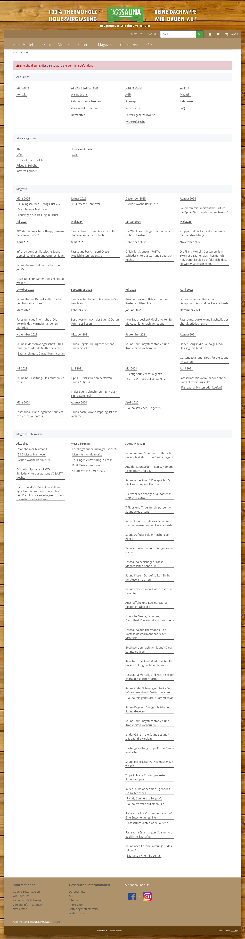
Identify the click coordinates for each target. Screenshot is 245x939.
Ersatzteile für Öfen (33, 160)
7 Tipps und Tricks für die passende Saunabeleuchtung (202, 233)
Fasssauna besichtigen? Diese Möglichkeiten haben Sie (90, 253)
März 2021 (23, 402)
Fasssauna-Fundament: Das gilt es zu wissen (40, 281)
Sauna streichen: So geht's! (144, 408)
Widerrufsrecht (135, 122)
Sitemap (130, 101)
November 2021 (27, 334)
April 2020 (131, 402)
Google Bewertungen (84, 88)
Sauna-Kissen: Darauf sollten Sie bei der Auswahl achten (39, 301)
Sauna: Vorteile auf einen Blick (146, 379)
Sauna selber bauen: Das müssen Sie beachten (94, 301)
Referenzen (128, 44)
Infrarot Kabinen (27, 171)
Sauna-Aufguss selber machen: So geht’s (38, 267)
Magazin (105, 44)
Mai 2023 (185, 221)
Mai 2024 (77, 221)
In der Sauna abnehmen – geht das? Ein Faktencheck (94, 394)
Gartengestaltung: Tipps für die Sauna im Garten (204, 360)
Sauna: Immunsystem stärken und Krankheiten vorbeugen (147, 346)
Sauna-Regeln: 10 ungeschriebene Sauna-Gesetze (92, 346)
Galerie (84, 44)
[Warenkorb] (231, 34)
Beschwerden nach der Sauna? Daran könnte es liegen (95, 321)
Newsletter (78, 115)
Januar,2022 (133, 310)
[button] (210, 34)
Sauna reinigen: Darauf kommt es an (41, 353)
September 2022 (81, 289)
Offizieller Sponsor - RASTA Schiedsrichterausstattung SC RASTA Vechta (148, 256)
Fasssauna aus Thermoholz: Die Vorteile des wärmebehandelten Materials (37, 324)
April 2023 (23, 242)
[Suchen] (178, 34)
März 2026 (23, 198)
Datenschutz (133, 88)
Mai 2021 (131, 368)
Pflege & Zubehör (28, 165)
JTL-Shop (234, 930)
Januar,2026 (78, 198)
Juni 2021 (77, 368)
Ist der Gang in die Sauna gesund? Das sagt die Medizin (201, 346)
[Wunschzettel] (218, 34)
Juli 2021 (22, 368)
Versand (56, 921)
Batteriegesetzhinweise (140, 115)
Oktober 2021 (80, 334)
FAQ (149, 44)
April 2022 (186, 289)
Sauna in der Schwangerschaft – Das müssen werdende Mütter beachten (40, 346)
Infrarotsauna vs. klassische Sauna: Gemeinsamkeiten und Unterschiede (40, 253)
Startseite (136, 34)
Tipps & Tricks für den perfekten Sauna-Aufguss (91, 380)
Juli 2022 (130, 289)
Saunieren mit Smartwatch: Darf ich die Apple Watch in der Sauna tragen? (204, 210)
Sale (75, 155)
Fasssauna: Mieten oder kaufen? (201, 387)
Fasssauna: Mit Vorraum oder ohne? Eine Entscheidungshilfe (203, 380)
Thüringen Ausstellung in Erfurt (38, 215)
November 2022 (190, 242)
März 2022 (23, 310)
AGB (128, 94)
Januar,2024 (133, 221)
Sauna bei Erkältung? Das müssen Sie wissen (40, 380)
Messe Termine (81, 443)
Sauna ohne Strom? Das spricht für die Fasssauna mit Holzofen (93, 233)
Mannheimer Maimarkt (32, 209)
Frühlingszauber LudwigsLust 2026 (40, 204)
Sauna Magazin (135, 443)
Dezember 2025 (135, 198)
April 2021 (186, 368)
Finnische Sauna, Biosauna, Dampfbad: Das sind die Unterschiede (204, 301)
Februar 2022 (79, 310)
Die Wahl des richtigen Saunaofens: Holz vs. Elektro (148, 233)
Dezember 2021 (190, 310)
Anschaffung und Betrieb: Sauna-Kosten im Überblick (146, 301)
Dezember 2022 (135, 242)
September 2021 (135, 334)
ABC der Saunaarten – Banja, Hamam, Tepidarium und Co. (40, 233)
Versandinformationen (85, 108)
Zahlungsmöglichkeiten (86, 101)
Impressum (132, 108)
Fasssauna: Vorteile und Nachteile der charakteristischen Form (204, 321)
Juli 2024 (22, 221)
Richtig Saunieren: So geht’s (144, 374)
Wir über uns (79, 94)
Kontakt (153, 34)
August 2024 (188, 198)
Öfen (20, 155)
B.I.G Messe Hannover (86, 204)
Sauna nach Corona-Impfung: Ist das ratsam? (94, 414)
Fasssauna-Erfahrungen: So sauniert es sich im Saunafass (40, 414)
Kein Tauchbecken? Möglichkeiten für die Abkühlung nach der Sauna (149, 321)
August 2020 (79, 402)
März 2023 (77, 242)
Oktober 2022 (25, 289)
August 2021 (188, 334)
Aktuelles (22, 443)
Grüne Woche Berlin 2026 (143, 204)
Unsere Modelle (82, 149)
